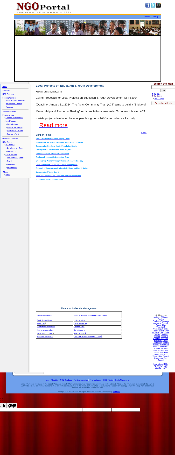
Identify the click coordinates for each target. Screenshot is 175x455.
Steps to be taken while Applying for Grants (90, 315)
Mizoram (157, 348)
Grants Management (10, 138)
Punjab (156, 352)
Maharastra (164, 344)
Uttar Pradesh (163, 356)
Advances (41, 323)
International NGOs (160, 364)
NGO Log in (159, 98)
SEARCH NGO (161, 368)
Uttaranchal (158, 358)
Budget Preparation (44, 315)
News (8, 174)
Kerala (165, 341)
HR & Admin (7, 142)
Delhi (157, 333)
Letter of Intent (79, 320)
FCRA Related (12, 124)
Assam (158, 325)
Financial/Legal (8, 115)
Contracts (11, 164)
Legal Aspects (11, 121)
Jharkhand (164, 339)
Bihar (164, 325)
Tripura (155, 356)
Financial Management (14, 118)
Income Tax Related (14, 127)
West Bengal (162, 359)
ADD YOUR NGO (161, 366)
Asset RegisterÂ (80, 333)
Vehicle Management (15, 158)
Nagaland (164, 348)
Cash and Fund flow (45, 333)
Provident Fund (13, 134)
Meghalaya (164, 346)
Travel (9, 161)
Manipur (156, 346)
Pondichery (164, 350)
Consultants (11, 151)
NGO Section (157, 96)
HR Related (10, 145)
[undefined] (12, 405)
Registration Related (15, 131)
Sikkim (156, 354)
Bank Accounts (79, 330)
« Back (144, 132)
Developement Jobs (14, 148)
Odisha (157, 350)
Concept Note (79, 327)
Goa (161, 333)
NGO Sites (156, 94)
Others (5, 172)
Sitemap (155, 17)
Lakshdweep (157, 342)
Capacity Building (80, 323)
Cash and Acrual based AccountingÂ (88, 336)
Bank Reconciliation (44, 320)
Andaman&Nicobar (161, 317)
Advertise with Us (163, 103)
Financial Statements (45, 336)
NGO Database (8, 94)
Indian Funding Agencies (15, 100)
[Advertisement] (88, 58)
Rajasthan (164, 352)
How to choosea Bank (45, 330)
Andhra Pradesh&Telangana (161, 320)
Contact (147, 17)
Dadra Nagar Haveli (160, 330)
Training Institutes (9, 111)
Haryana (157, 335)
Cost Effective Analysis (46, 327)
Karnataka (158, 341)
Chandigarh (160, 327)
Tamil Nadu (163, 354)
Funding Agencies (9, 98)
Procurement (12, 167)
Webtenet (116, 392)
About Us (6, 90)
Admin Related (11, 154)
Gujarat (166, 333)
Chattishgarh (158, 329)
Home (4, 87)
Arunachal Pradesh (161, 323)
